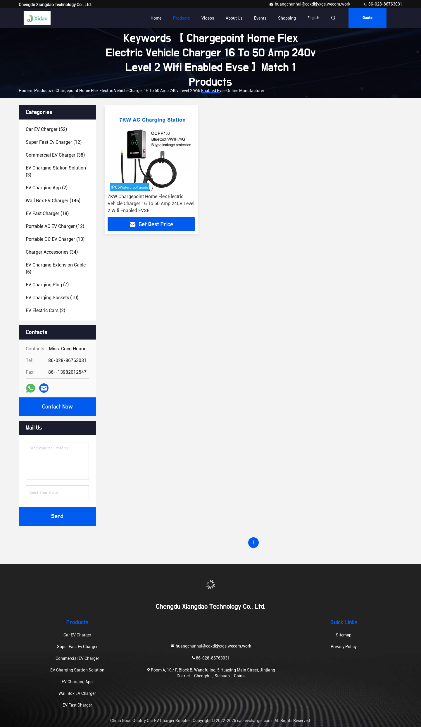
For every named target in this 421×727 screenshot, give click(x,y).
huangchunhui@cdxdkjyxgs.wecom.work (310, 4)
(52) (46, 129)
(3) (56, 171)
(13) (55, 239)
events (260, 18)
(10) (52, 297)
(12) (54, 142)
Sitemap (343, 635)
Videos (207, 18)
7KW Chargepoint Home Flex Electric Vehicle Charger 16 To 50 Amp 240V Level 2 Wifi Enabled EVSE (151, 203)
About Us (234, 18)
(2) (47, 188)
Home (156, 18)
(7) (47, 285)
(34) (52, 252)
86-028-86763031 (382, 4)
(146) (53, 200)
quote (367, 18)
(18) (47, 213)
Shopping (287, 18)
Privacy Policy (344, 646)
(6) (56, 268)
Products (181, 18)
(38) (55, 155)
